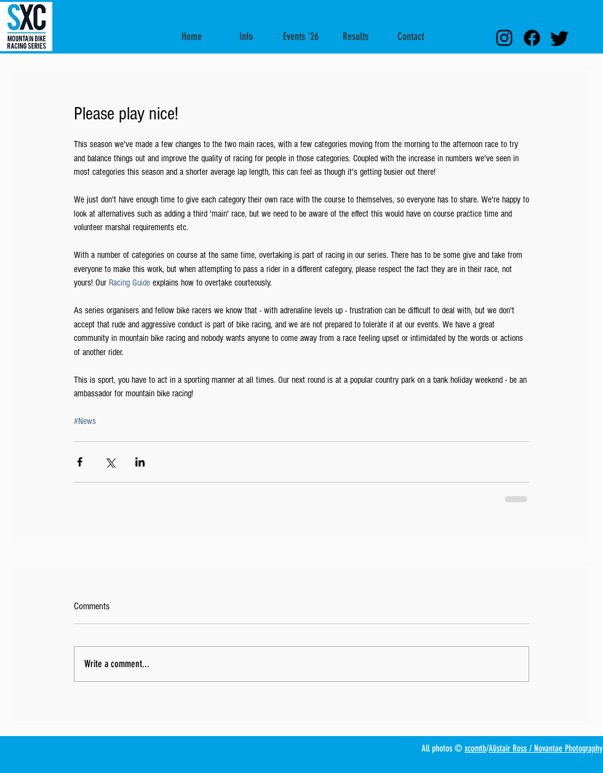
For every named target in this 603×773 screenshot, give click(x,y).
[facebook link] (532, 38)
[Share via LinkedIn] (140, 462)
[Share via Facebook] (80, 462)
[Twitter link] (559, 38)
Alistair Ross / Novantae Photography (545, 748)
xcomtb (475, 748)
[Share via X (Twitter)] (110, 462)
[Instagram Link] (504, 38)
